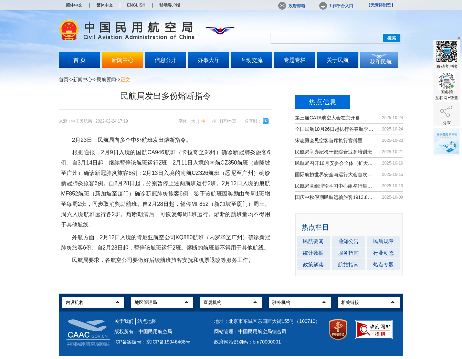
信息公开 (166, 60)
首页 (64, 79)
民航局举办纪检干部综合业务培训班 (333, 152)
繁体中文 (104, 5)
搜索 (391, 38)
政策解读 (313, 264)
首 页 (79, 60)
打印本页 (228, 121)
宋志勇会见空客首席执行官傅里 (329, 140)
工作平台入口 (335, 5)
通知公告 (348, 241)
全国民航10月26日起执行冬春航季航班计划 (335, 129)
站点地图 (147, 321)
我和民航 (381, 62)
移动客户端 (169, 5)
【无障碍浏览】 (380, 5)
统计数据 (313, 253)
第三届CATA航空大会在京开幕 (327, 117)
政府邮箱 (291, 5)
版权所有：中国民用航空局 (143, 331)
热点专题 (383, 264)
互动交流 (252, 60)
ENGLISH (136, 5)
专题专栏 (295, 60)
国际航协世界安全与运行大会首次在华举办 (335, 174)
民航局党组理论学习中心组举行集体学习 (335, 186)
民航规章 (383, 241)
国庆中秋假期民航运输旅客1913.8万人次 (335, 197)
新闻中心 (123, 60)
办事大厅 (209, 60)
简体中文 (74, 5)
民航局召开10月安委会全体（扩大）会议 (335, 163)
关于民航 (338, 60)
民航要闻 (106, 79)
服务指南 (348, 253)
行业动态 (383, 253)
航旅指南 (348, 264)
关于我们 (124, 321)
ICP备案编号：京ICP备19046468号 (152, 342)
